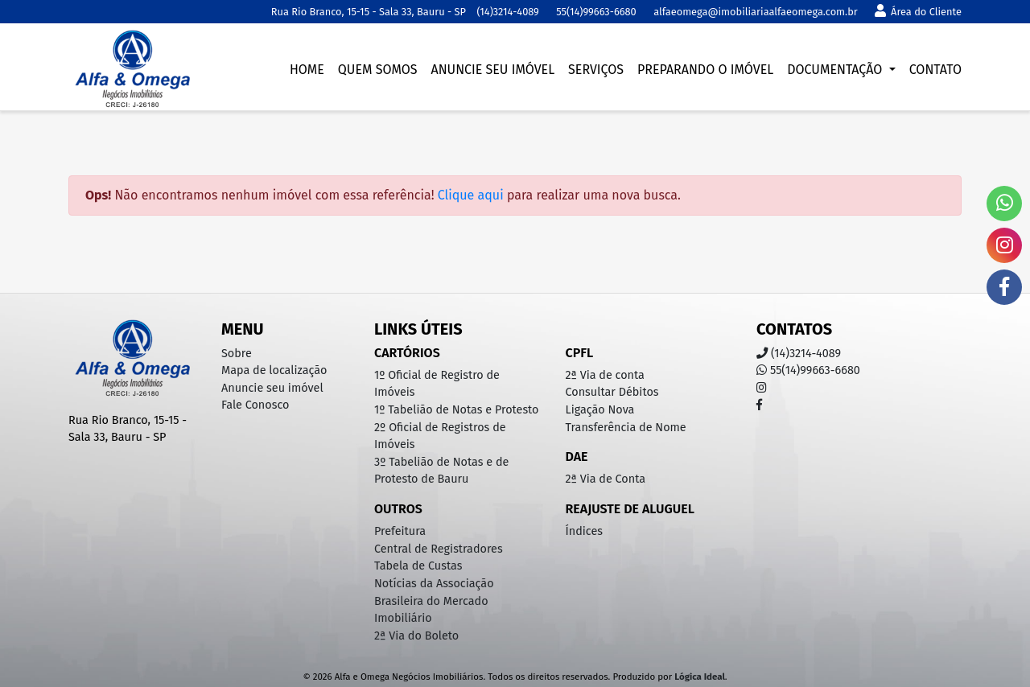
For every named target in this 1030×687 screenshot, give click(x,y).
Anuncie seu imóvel (492, 69)
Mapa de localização (274, 370)
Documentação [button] (836, 69)
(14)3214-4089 (507, 12)
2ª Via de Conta (606, 479)
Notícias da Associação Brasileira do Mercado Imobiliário (434, 601)
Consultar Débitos (612, 392)
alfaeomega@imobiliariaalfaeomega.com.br (755, 12)
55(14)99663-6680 (596, 12)
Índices (585, 531)
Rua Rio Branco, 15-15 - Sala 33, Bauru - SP (368, 12)
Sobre (236, 353)
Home (307, 69)
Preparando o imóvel (705, 69)
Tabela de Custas (418, 566)
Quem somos (378, 69)
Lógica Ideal (699, 676)
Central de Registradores (438, 549)
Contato (935, 69)
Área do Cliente (918, 12)
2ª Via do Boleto (416, 636)
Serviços (596, 69)
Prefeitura (400, 531)
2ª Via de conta (605, 375)
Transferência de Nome (626, 427)
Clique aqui (471, 195)
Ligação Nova (600, 410)
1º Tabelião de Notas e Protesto (456, 410)
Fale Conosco (255, 405)
